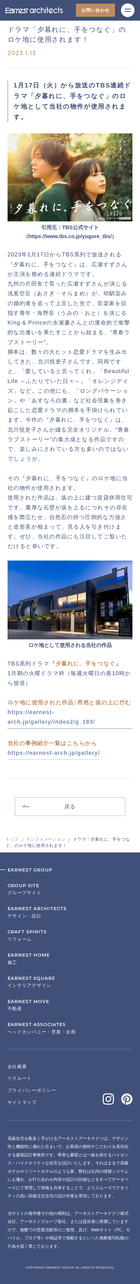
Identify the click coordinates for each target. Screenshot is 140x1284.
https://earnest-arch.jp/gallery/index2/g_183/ (51, 717)
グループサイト (70, 889)
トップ (12, 839)
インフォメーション (45, 839)
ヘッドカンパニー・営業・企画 (70, 1028)
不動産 (70, 1005)
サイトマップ (22, 1102)
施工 (70, 959)
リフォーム (70, 935)
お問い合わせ (95, 10)
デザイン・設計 (70, 912)
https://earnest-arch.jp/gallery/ (54, 753)
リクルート (20, 1078)
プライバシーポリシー (32, 1090)
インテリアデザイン (70, 982)
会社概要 (17, 1066)
